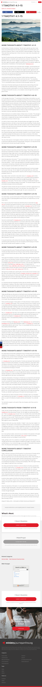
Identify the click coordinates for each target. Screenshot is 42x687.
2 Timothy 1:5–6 (11, 413)
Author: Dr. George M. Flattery (8, 8)
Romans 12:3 (17, 321)
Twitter (3, 680)
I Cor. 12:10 (14, 269)
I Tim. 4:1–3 (8, 269)
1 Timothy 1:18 (29, 176)
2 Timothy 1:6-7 (9, 370)
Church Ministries (5, 661)
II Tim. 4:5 (10, 262)
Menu (40, 2)
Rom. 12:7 (21, 264)
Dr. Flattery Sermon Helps (26, 659)
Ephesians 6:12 (29, 63)
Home (3, 669)
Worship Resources (25, 661)
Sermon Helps (5, 559)
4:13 (30, 273)
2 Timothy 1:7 (35, 273)
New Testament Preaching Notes (16, 559)
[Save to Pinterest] (31, 12)
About (3, 671)
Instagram (4, 682)
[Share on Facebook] (7, 12)
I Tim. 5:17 (22, 265)
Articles (3, 673)
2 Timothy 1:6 (30, 323)
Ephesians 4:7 (27, 321)
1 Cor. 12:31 (23, 435)
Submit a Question (21, 525)
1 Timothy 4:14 (17, 220)
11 (31, 321)
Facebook (4, 678)
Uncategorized (5, 657)
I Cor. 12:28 (15, 264)
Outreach (23, 655)
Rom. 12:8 (17, 265)
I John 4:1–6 (20, 269)
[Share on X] (19, 12)
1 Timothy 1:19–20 (24, 273)
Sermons (23, 657)
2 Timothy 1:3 (28, 206)
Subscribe (21, 628)
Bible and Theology (5, 659)
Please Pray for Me (21, 541)
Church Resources (5, 663)
